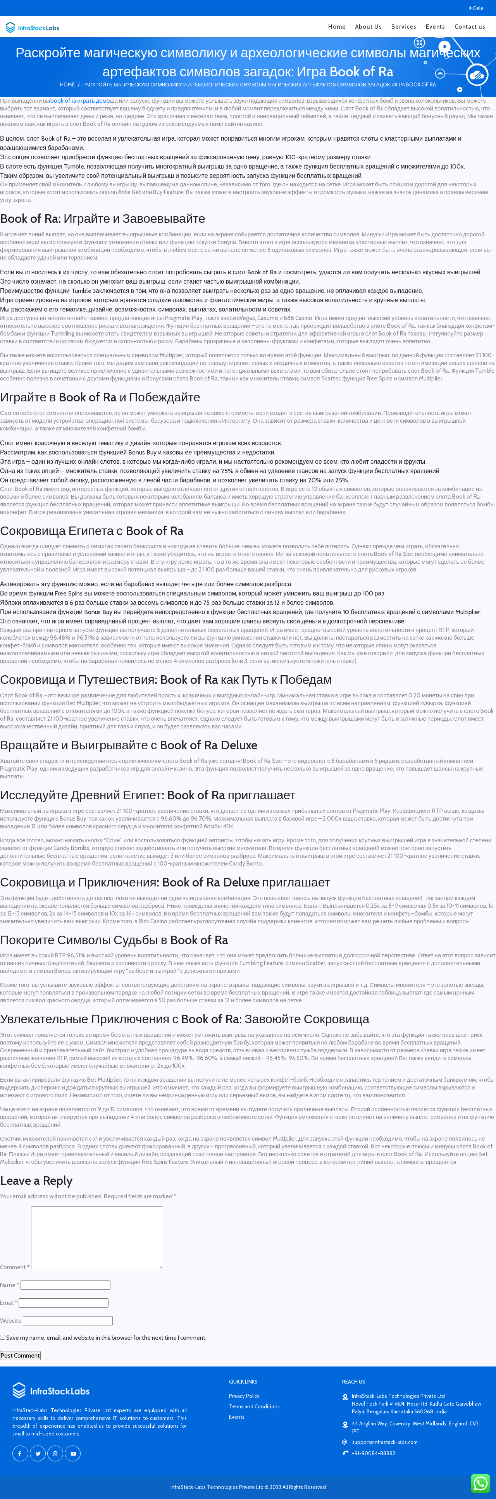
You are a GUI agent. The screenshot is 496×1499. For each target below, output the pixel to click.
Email (8, 1302)
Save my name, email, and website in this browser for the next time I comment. (106, 1337)
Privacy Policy (244, 1396)
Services (404, 26)
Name (9, 1285)
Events (435, 26)
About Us (368, 26)
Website (11, 1320)
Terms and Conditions (254, 1406)
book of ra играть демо (80, 100)
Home (337, 26)
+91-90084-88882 (368, 1453)
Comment (15, 1267)
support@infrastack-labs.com (380, 1442)
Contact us (470, 26)
